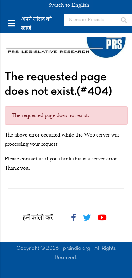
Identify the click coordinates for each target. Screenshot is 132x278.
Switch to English (68, 4)
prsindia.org (76, 248)
